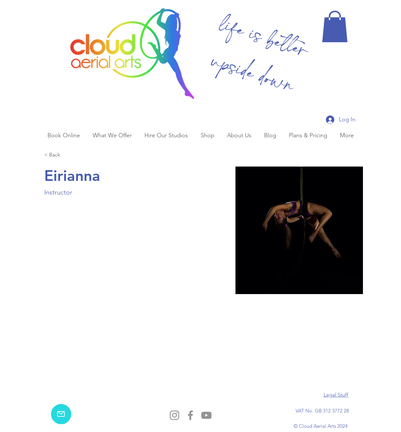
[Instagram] (174, 415)
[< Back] (57, 155)
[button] (335, 26)
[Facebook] (190, 415)
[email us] (61, 414)
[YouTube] (206, 415)
